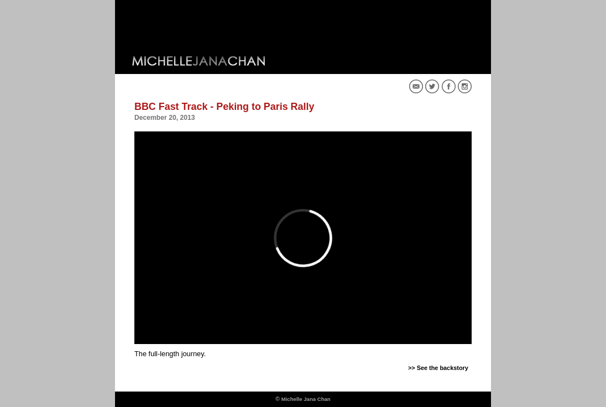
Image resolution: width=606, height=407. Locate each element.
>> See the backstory (438, 367)
